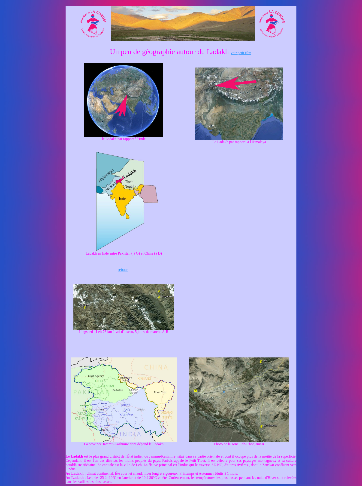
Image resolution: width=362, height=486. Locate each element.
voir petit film (241, 53)
